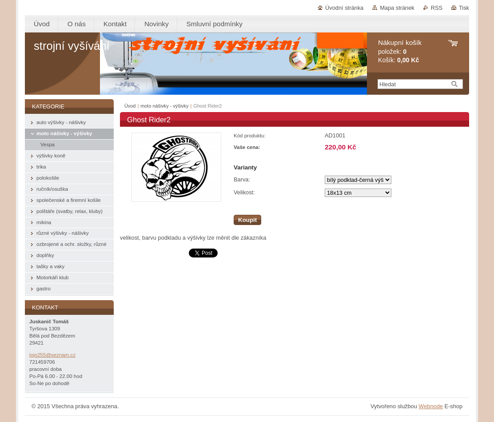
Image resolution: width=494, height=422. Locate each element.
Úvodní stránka (344, 7)
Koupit (247, 220)
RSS (436, 7)
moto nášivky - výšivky (164, 106)
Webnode (430, 406)
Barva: (242, 179)
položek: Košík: (400, 51)
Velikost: (244, 192)
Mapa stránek (397, 7)
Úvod (129, 106)
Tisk (464, 7)
